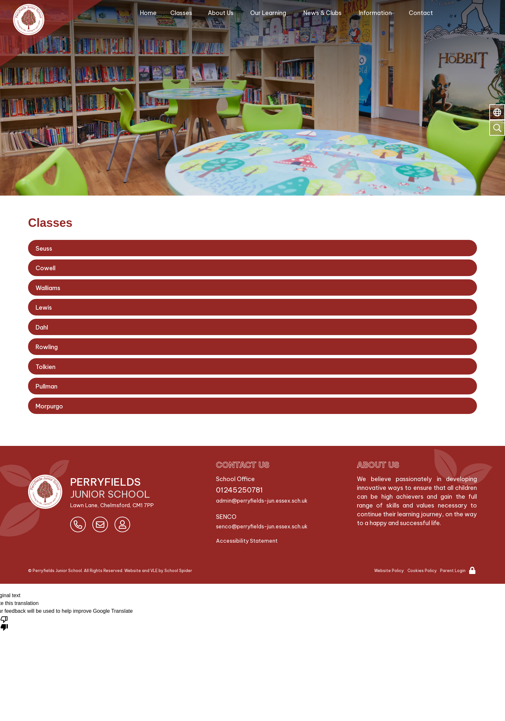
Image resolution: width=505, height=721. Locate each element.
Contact (421, 13)
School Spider (178, 570)
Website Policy (389, 570)
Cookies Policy (422, 570)
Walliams (48, 288)
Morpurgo (49, 406)
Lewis (44, 307)
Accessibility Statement (247, 540)
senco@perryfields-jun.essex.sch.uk (262, 526)
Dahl (42, 327)
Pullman (46, 386)
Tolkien (45, 367)
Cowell (45, 268)
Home (148, 13)
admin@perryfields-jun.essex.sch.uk (262, 500)
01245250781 (239, 489)
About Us (221, 13)
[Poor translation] (4, 623)
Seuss (44, 248)
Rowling (47, 347)
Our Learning (268, 13)
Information (375, 13)
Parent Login (453, 570)
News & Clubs (322, 13)
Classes (181, 13)
